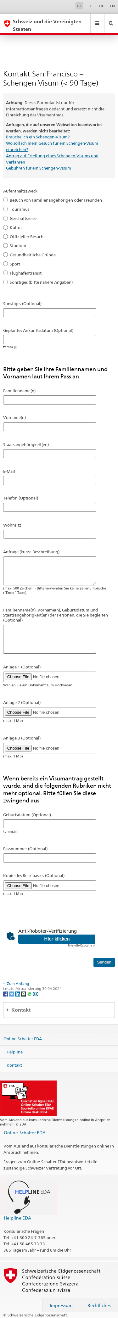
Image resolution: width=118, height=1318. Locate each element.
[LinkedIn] (18, 993)
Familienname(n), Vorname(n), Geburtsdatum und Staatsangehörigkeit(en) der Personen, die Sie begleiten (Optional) (55, 615)
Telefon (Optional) (20, 497)
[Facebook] (6, 993)
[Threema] (24, 993)
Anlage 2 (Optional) (22, 702)
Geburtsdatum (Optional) (27, 814)
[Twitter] (12, 993)
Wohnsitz (12, 525)
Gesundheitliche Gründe (33, 254)
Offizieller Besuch (26, 236)
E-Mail (9, 471)
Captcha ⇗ (81, 945)
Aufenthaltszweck (20, 190)
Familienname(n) (19, 390)
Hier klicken (57, 939)
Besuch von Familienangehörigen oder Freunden (56, 200)
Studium (18, 245)
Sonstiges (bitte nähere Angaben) (41, 282)
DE (79, 5)
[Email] (35, 993)
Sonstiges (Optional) (22, 303)
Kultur (16, 227)
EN (112, 5)
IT (90, 5)
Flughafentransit (26, 273)
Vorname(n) (14, 417)
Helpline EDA (17, 1217)
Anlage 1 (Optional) (22, 666)
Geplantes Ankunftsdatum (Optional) (38, 330)
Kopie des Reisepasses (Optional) (34, 875)
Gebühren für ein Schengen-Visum (38, 167)
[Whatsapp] (30, 993)
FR (101, 5)
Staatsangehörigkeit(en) (26, 444)
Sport (15, 263)
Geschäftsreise (23, 218)
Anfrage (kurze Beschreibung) (31, 551)
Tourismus (19, 209)
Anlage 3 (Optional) (22, 737)
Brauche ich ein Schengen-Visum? (38, 136)
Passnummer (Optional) (25, 848)
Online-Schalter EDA (22, 1038)
